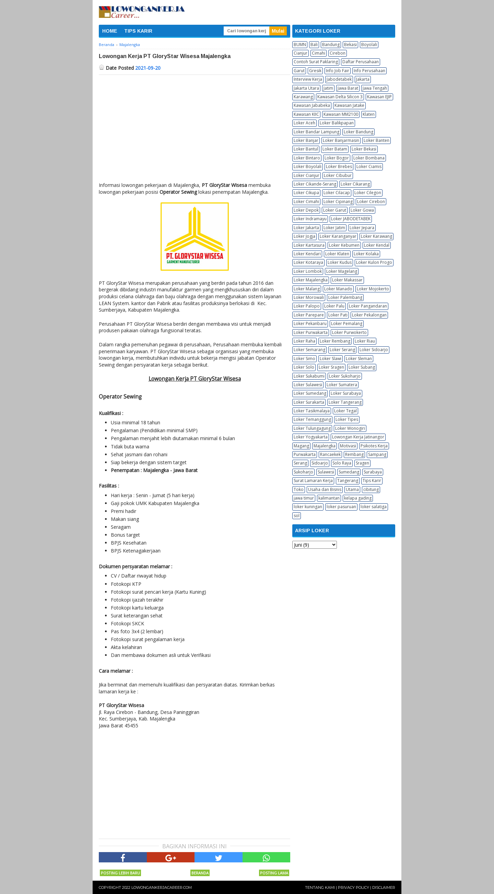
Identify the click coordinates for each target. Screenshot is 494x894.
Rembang (354, 454)
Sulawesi (326, 472)
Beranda (200, 872)
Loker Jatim (334, 228)
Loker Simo (304, 358)
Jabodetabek (339, 79)
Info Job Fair (337, 71)
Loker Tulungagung (312, 428)
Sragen (362, 463)
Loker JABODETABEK (350, 219)
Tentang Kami (320, 887)
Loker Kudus (340, 262)
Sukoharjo (303, 472)
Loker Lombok (308, 271)
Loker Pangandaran (368, 306)
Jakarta (362, 79)
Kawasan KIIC (306, 114)
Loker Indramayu (310, 219)
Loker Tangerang (345, 402)
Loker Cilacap (337, 192)
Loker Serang (342, 350)
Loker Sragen (331, 367)
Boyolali (369, 44)
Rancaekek (330, 454)
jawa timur (304, 498)
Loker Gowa (362, 210)
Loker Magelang (341, 271)
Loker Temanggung (312, 419)
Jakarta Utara (306, 88)
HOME (109, 31)
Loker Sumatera (342, 385)
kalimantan (329, 498)
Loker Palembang (345, 297)
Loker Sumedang (310, 393)
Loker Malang (307, 289)
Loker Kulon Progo (374, 262)
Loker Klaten (337, 254)
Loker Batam (334, 149)
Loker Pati (338, 315)
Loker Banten (376, 140)
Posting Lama (274, 872)
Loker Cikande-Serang (315, 184)
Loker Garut (334, 210)
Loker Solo (304, 367)
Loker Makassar (347, 280)
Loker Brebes (339, 166)
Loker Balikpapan (337, 123)
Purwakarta (305, 454)
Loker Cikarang (355, 184)
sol (296, 515)
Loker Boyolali (307, 166)
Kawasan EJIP (379, 97)
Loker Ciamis (368, 166)
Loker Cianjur (306, 175)
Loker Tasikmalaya (312, 411)
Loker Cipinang (338, 201)
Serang (300, 463)
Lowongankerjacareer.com (161, 887)
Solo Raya (341, 463)
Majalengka (325, 446)
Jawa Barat (348, 88)
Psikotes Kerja (374, 446)
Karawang (303, 97)
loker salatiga (374, 507)
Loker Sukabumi (309, 376)
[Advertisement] (194, 126)
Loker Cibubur (338, 175)
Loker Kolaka (366, 254)
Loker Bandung (358, 132)
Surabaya (373, 472)
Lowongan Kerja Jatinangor (358, 437)
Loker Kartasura (309, 245)
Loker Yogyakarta (311, 437)
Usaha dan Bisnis (324, 489)
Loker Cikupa (306, 192)
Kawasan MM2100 (341, 114)
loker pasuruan (341, 507)
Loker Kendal (376, 245)
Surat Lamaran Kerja (313, 480)
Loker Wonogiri (350, 428)
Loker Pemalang (346, 323)
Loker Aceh (304, 123)
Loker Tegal (345, 411)
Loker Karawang (376, 236)
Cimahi (318, 53)
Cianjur (300, 53)
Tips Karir (372, 480)
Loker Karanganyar (338, 236)
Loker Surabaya (346, 393)
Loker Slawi (330, 358)
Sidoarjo (319, 463)
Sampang (377, 454)
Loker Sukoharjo (345, 376)
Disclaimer (383, 887)
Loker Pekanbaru (310, 323)
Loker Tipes (347, 419)
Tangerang (347, 480)
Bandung (331, 44)
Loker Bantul (306, 149)
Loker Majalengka (311, 280)
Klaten (369, 114)
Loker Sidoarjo (374, 350)
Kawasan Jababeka (312, 105)
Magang (301, 446)
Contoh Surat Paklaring (316, 62)
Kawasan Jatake (349, 105)
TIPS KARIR (138, 31)
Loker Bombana (369, 158)
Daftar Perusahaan (360, 62)
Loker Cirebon (371, 201)
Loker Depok (306, 210)
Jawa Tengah (375, 88)
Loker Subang (362, 367)
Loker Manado (338, 289)
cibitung (371, 489)
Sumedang (349, 472)
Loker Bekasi (364, 149)
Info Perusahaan (369, 71)
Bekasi (350, 44)
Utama (352, 489)
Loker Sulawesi (308, 385)
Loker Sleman (359, 358)
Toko (299, 489)
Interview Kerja (308, 79)
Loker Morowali (309, 297)
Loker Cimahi (306, 201)
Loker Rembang (335, 341)
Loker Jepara (362, 228)
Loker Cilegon (367, 192)
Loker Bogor (337, 158)
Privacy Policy (353, 887)
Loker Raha (304, 341)
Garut (299, 71)
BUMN (300, 44)
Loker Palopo (307, 306)
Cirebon (337, 53)
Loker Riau (365, 341)
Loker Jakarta (306, 228)
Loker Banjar (306, 140)
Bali (314, 44)
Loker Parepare (309, 315)
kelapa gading (358, 498)
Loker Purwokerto (349, 332)
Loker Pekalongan (369, 315)
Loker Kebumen (344, 245)
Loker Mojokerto (373, 289)
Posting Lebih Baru (120, 872)
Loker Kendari (307, 254)
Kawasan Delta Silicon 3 (340, 97)
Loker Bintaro (307, 158)
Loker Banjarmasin (341, 140)
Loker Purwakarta (311, 332)
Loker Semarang (309, 350)
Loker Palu (334, 306)
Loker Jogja (304, 236)
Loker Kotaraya (308, 262)
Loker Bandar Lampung (316, 132)
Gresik (315, 71)
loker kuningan (308, 507)
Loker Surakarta (309, 402)
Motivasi (348, 446)
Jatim (328, 88)
